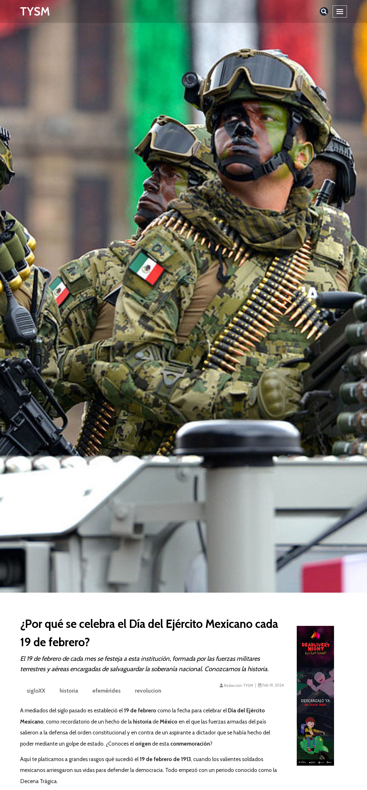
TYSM (35, 11)
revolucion (148, 690)
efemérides (106, 690)
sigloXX (36, 690)
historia (69, 690)
